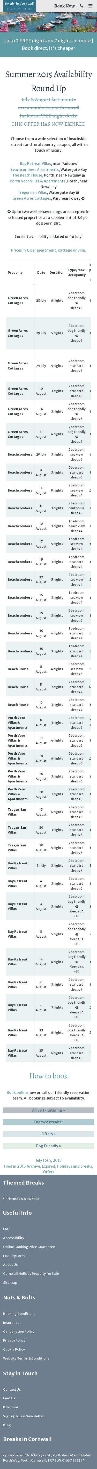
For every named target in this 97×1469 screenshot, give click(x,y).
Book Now (64, 6)
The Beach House (27, 175)
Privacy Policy (14, 1340)
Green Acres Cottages (31, 198)
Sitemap (10, 1282)
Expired (48, 1166)
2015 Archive (28, 1166)
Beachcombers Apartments (34, 169)
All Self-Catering (48, 1110)
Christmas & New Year (21, 1199)
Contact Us (12, 1389)
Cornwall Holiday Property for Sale (31, 1273)
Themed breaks (48, 1122)
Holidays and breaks (74, 1166)
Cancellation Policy (18, 1331)
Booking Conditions (19, 1313)
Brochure (10, 1407)
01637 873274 (73, 1460)
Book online (17, 1092)
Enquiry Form (14, 1256)
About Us (10, 1264)
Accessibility (13, 1238)
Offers (48, 1134)
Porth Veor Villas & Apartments (37, 181)
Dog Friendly (48, 1146)
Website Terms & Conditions (26, 1358)
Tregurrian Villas (32, 192)
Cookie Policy (14, 1349)
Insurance (11, 1322)
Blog (7, 1425)
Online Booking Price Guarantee (29, 1247)
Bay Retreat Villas (35, 163)
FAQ (6, 1229)
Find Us (9, 1398)
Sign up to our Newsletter (23, 1416)
